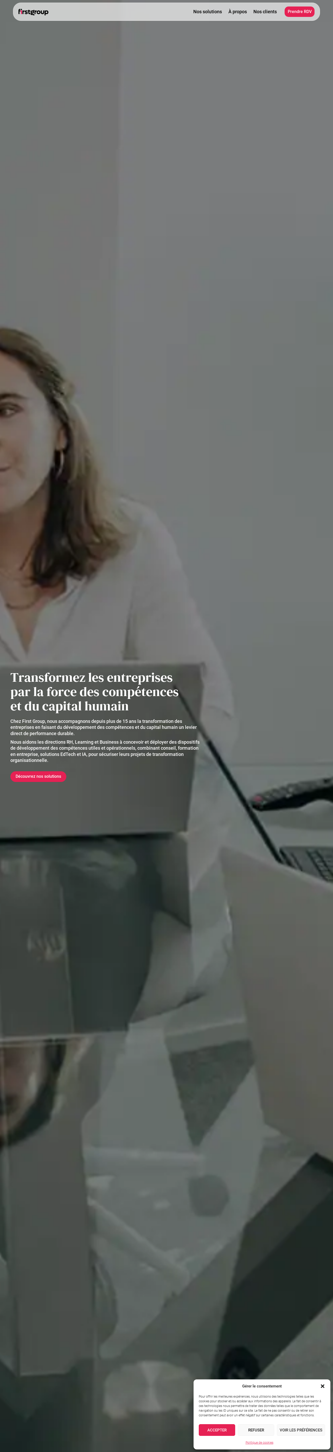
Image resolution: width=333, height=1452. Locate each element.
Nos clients (265, 11)
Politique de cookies (259, 1442)
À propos (237, 11)
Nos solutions (207, 11)
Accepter (217, 1430)
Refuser (256, 1430)
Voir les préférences (301, 1430)
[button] (322, 1386)
